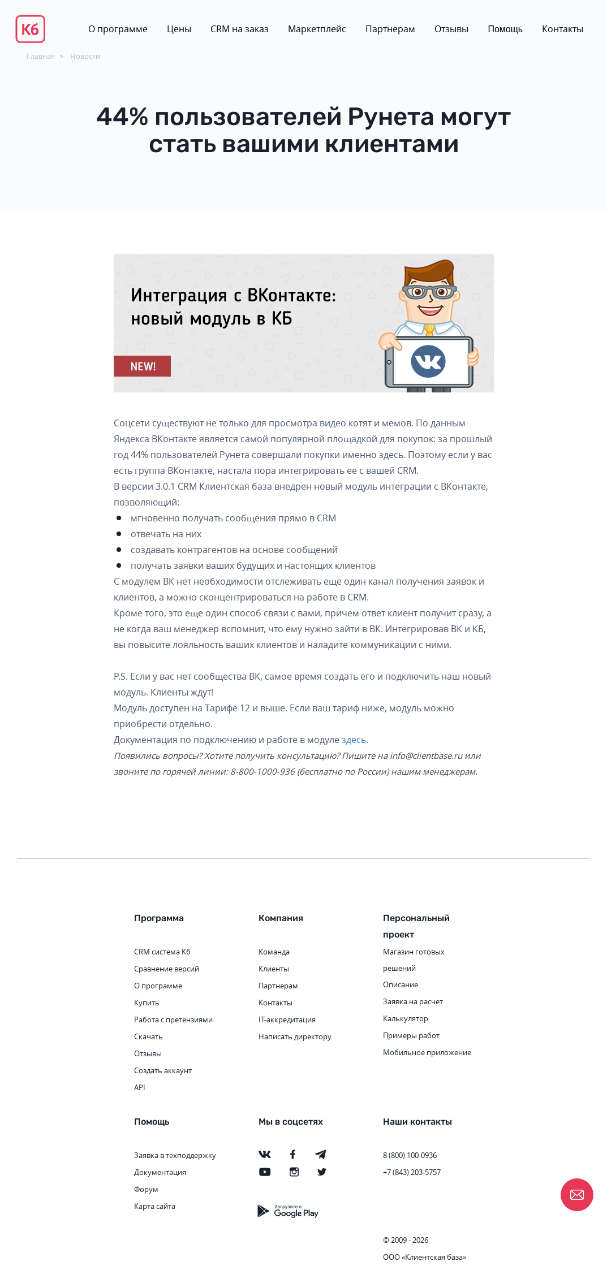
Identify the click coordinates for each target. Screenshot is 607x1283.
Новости (85, 56)
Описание (400, 984)
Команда (274, 952)
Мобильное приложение (427, 1052)
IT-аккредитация (287, 1019)
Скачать (148, 1036)
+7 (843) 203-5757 (412, 1172)
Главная (41, 56)
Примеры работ (411, 1035)
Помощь (505, 29)
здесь (354, 739)
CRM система (157, 952)
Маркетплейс (317, 29)
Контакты (562, 29)
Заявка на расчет (413, 1001)
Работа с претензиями (173, 1019)
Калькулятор (405, 1018)
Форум (146, 1189)
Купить (147, 1002)
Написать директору (295, 1036)
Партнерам (390, 29)
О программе (118, 29)
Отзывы (451, 29)
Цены (179, 29)
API (139, 1087)
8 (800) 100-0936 (410, 1155)
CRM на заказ (239, 29)
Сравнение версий (166, 969)
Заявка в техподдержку (175, 1155)
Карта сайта (154, 1206)
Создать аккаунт (163, 1070)
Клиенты (274, 969)
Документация (160, 1172)
